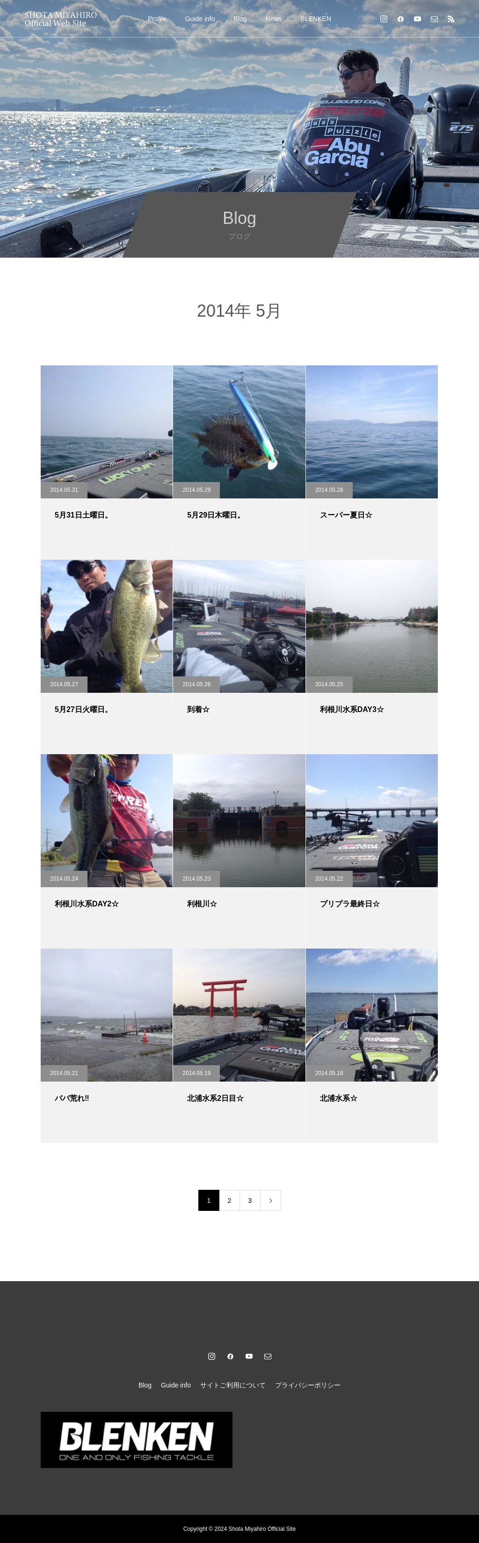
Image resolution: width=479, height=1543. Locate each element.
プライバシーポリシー (308, 1385)
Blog (240, 18)
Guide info (200, 18)
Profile (157, 18)
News (274, 18)
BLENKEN (316, 18)
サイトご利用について (233, 1385)
